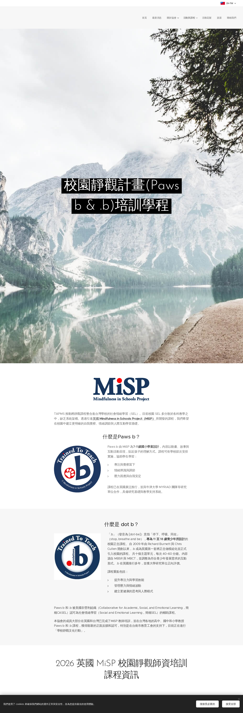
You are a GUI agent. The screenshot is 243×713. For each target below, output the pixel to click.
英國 (124, 419)
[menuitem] (145, 18)
